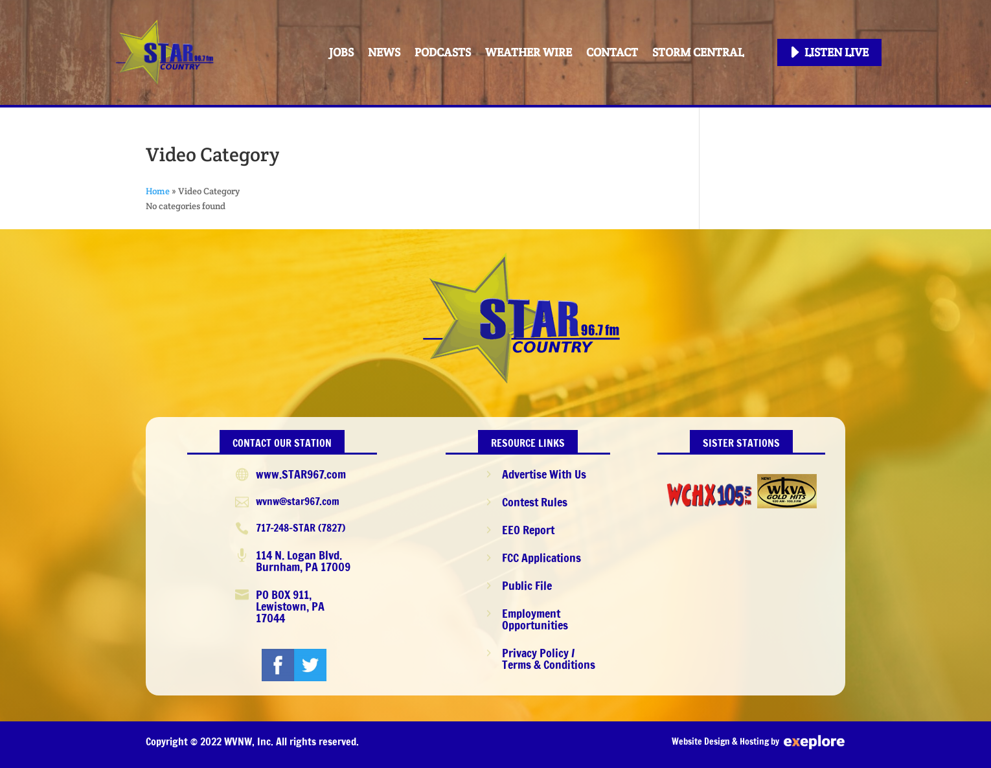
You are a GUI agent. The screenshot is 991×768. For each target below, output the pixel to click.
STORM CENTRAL (698, 52)
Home (158, 191)
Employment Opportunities (535, 619)
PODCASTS (443, 52)
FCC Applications (541, 557)
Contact (612, 52)
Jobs (341, 52)
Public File (527, 585)
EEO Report (528, 529)
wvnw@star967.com (297, 501)
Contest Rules (534, 501)
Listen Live (836, 52)
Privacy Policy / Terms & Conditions (548, 658)
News (384, 52)
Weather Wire (528, 52)
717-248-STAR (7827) (300, 528)
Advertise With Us (544, 474)
